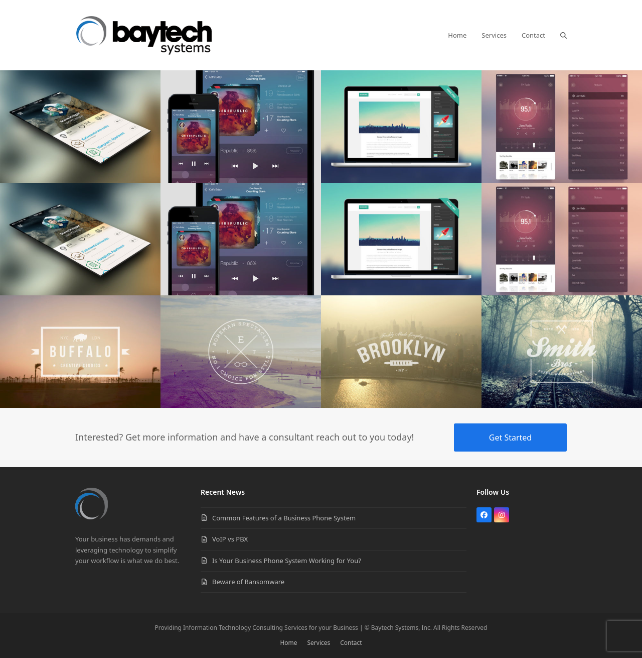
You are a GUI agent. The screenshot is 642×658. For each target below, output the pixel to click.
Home (288, 642)
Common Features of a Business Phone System (284, 517)
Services (319, 642)
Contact (351, 642)
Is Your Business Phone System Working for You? (286, 560)
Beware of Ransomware (248, 581)
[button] (563, 35)
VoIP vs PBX (230, 538)
